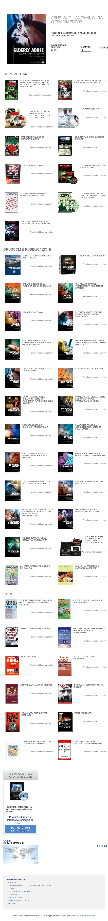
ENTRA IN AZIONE (15, 898)
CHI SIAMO (12, 883)
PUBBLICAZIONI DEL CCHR (19, 901)
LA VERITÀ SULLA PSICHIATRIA (20, 892)
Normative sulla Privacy (86, 916)
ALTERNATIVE (14, 895)
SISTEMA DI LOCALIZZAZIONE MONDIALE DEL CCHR (29, 886)
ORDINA (11, 904)
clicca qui (102, 846)
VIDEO (11, 889)
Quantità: (86, 47)
